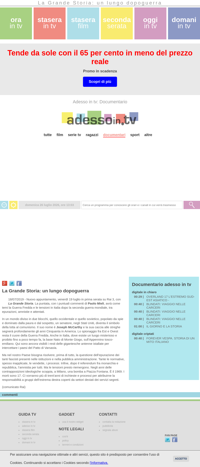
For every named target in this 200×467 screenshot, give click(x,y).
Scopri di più (100, 82)
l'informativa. (99, 463)
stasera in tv (28, 421)
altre (148, 135)
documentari (114, 135)
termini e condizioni (73, 444)
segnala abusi (110, 430)
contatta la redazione (113, 421)
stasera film (28, 430)
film (59, 135)
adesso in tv (28, 426)
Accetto (181, 458)
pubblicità (107, 426)
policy (65, 440)
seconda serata (30, 434)
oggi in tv (27, 438)
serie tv (74, 135)
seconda (117, 23)
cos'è (65, 436)
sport (135, 135)
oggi (150, 23)
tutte (48, 135)
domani (184, 23)
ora (16, 23)
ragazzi (92, 135)
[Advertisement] (100, 172)
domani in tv (28, 442)
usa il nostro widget (73, 421)
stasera (50, 23)
